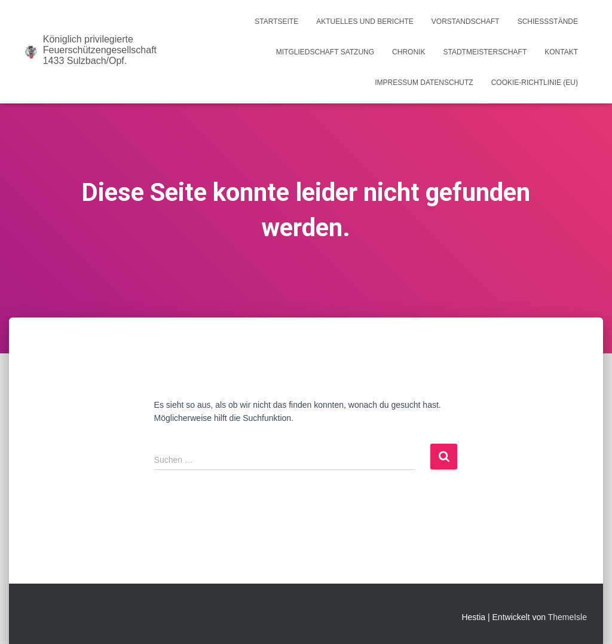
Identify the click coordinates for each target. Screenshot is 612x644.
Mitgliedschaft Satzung (325, 52)
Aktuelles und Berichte (365, 21)
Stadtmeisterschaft (485, 52)
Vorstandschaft (466, 21)
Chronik (408, 52)
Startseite (276, 21)
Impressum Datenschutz (424, 82)
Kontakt (561, 52)
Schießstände (548, 21)
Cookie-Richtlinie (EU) (534, 82)
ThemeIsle (567, 617)
